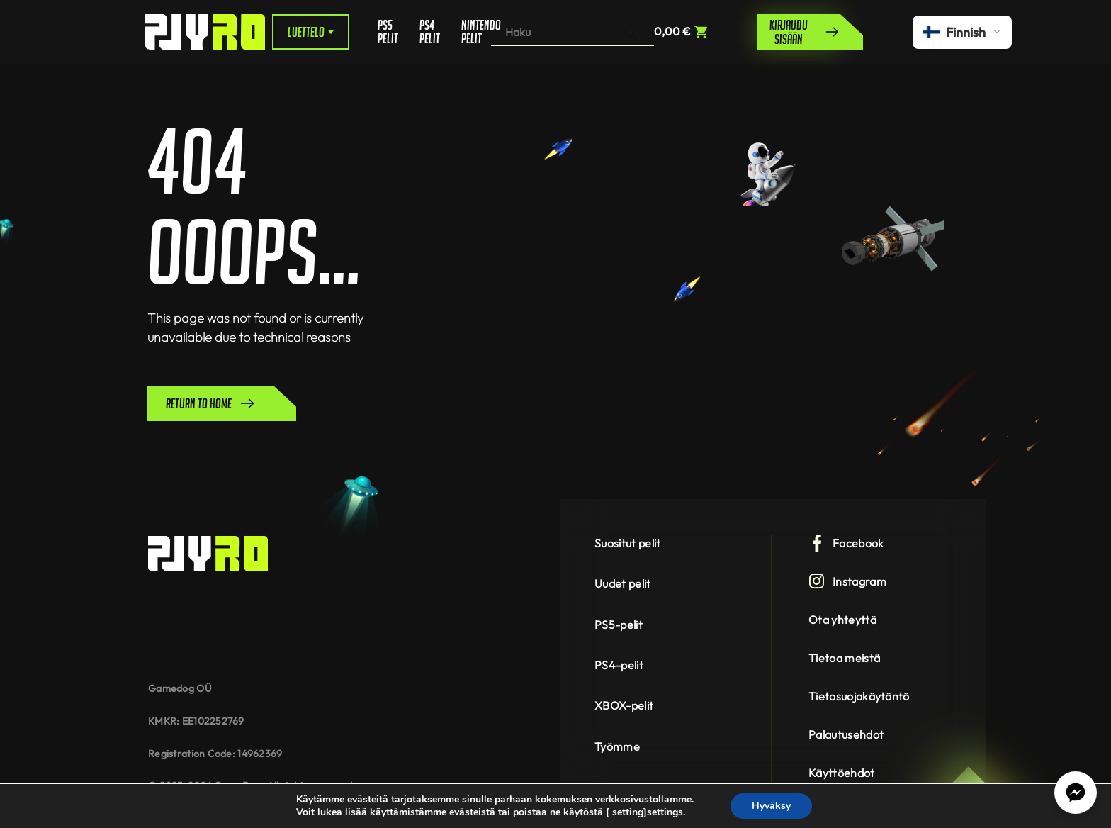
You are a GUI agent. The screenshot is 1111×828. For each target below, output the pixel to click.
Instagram (847, 581)
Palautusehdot (846, 734)
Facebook (846, 543)
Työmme (617, 746)
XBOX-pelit (623, 705)
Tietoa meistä (844, 658)
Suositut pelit (627, 543)
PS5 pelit (388, 31)
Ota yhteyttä (842, 619)
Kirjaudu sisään (804, 32)
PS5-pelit (618, 624)
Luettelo (311, 32)
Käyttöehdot (841, 773)
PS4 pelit (429, 31)
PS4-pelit (618, 665)
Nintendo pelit (476, 31)
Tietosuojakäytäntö (859, 696)
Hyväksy (771, 805)
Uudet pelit (622, 583)
